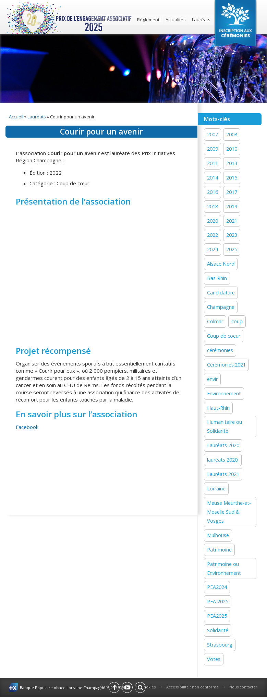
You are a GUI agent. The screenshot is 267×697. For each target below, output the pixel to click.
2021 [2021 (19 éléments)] (231, 221)
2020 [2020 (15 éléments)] (212, 221)
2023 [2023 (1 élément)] (231, 235)
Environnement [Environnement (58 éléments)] (224, 393)
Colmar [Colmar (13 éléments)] (215, 321)
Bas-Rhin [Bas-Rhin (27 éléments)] (217, 278)
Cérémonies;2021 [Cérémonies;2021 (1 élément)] (226, 364)
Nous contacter (243, 686)
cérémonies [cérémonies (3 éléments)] (220, 350)
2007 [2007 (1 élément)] (212, 134)
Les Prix (123, 19)
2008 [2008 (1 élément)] (231, 134)
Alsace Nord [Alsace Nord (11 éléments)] (220, 263)
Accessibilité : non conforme (192, 686)
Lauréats (201, 19)
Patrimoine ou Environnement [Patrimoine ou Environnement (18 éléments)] (224, 568)
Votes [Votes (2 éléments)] (213, 659)
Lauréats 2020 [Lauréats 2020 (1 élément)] (223, 445)
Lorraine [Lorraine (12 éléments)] (216, 488)
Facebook (27, 426)
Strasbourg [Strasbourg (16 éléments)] (219, 644)
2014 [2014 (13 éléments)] (212, 177)
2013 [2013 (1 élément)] (231, 163)
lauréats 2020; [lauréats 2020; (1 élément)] (223, 459)
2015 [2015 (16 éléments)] (231, 177)
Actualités (176, 19)
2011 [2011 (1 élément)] (212, 163)
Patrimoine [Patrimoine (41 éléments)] (219, 549)
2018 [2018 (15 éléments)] (212, 206)
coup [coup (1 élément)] (237, 321)
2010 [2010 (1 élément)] (231, 149)
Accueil (101, 19)
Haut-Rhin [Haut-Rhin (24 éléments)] (218, 408)
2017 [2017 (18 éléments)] (231, 192)
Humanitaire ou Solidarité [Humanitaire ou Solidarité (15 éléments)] (224, 426)
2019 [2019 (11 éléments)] (231, 206)
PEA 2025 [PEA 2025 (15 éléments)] (217, 601)
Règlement (148, 19)
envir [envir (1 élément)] (212, 379)
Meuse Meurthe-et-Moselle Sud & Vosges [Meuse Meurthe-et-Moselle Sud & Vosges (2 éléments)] (229, 512)
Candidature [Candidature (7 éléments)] (221, 292)
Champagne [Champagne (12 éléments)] (220, 307)
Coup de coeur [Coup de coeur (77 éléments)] (223, 336)
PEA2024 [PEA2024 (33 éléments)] (217, 587)
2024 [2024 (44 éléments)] (212, 249)
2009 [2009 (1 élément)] (212, 149)
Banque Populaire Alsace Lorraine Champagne (62, 687)
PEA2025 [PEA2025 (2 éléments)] (217, 616)
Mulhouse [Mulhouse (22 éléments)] (218, 535)
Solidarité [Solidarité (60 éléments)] (217, 630)
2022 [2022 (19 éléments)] (212, 235)
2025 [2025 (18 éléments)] (231, 249)
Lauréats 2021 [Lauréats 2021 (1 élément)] (223, 474)
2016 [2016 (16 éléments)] (212, 192)
